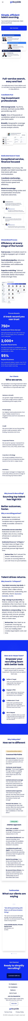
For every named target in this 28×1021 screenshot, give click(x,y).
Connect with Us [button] (14, 976)
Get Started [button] (14, 28)
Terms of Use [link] (8, 1012)
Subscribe (14, 1003)
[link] (14, 1009)
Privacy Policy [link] (20, 1012)
